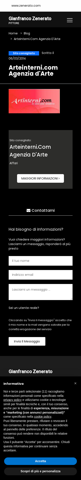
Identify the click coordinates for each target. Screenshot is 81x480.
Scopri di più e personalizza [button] (40, 471)
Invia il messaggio (27, 341)
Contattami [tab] (41, 210)
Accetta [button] (40, 461)
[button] (75, 383)
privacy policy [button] (12, 400)
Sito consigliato (24, 53)
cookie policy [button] (42, 416)
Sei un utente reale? (24, 308)
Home (13, 33)
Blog (27, 33)
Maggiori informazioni (40, 178)
